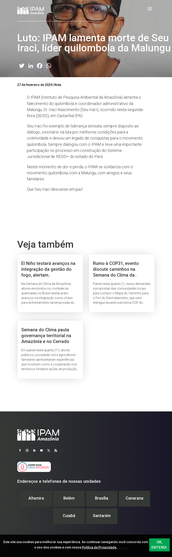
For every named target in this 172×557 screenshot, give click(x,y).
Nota (57, 85)
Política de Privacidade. (99, 547)
